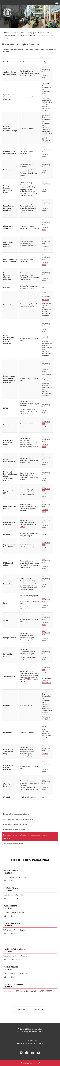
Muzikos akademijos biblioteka (12, 924)
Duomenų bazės (18, 33)
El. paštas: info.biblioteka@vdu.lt (30, 1043)
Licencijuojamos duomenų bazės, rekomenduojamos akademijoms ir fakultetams (26, 836)
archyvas (22, 659)
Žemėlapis (38, 1009)
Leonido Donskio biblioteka (10, 871)
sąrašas (22, 175)
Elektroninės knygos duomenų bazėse (16, 814)
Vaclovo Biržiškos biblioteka (10, 968)
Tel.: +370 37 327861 (30, 1040)
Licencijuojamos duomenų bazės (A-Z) (16, 830)
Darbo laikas (22, 1009)
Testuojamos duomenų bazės (13, 844)
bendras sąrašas (29, 193)
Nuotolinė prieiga (45, 76)
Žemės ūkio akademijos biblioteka (13, 985)
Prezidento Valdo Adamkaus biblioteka (15, 950)
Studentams (45, 299)
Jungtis (44, 83)
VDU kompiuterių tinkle (46, 69)
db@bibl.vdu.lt (47, 102)
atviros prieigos (46, 682)
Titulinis (6, 33)
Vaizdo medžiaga (25, 601)
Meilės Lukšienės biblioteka (10, 889)
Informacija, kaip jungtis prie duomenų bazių (18, 819)
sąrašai (27, 413)
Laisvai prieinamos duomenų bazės (15, 824)
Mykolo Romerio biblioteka (10, 907)
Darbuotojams (46, 296)
